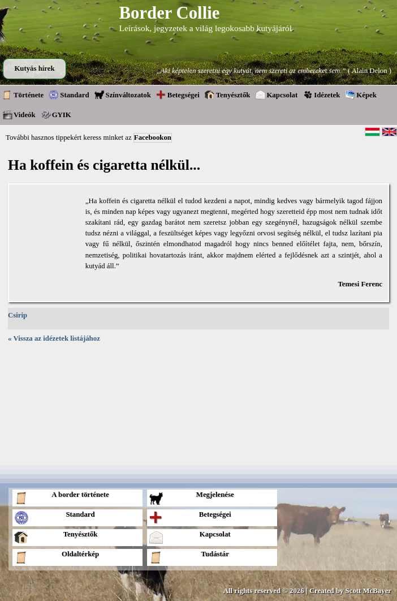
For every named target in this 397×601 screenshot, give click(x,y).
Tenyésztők (228, 94)
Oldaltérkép (56, 557)
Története (23, 94)
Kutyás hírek (34, 68)
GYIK (56, 114)
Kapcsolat (276, 94)
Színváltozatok (122, 94)
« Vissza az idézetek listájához (54, 338)
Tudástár (189, 557)
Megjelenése (191, 498)
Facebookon (152, 137)
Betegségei (178, 94)
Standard (69, 94)
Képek (361, 94)
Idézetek (321, 94)
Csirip (17, 315)
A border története (61, 498)
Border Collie (169, 13)
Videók (19, 114)
